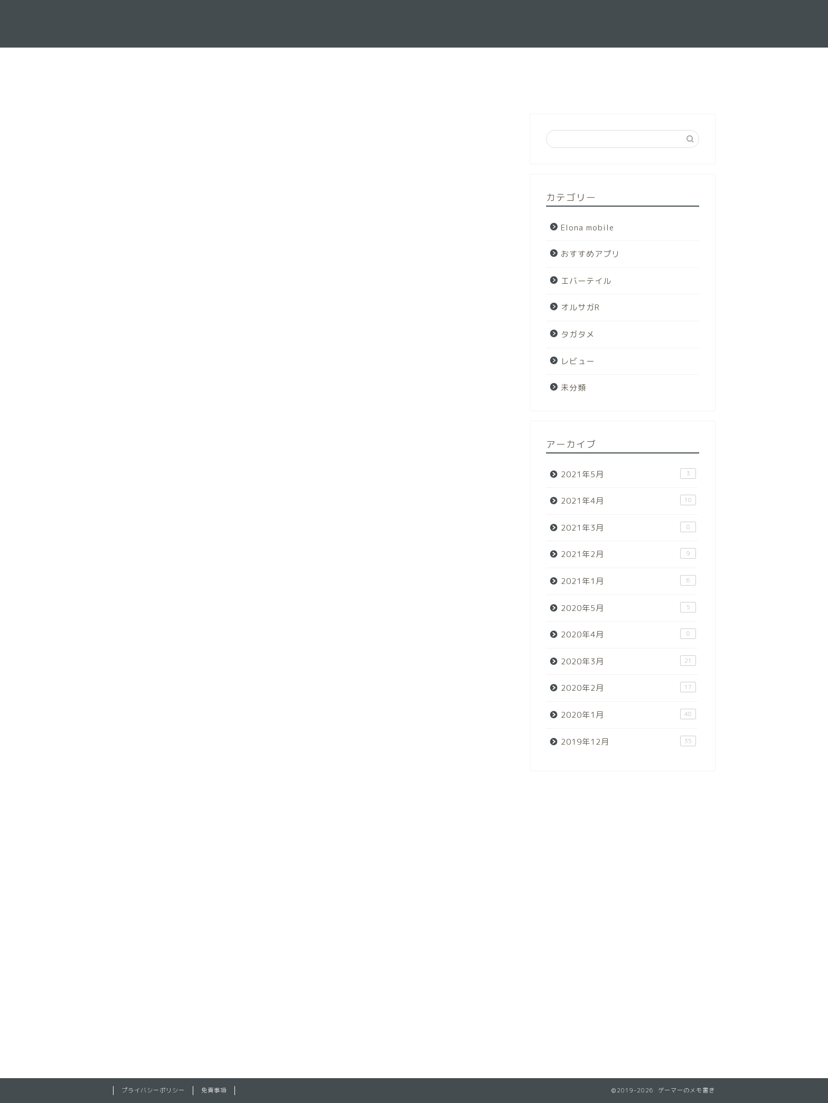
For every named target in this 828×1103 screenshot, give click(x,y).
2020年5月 (628, 608)
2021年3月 (628, 527)
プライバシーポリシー (153, 1090)
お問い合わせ (439, 60)
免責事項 (214, 1090)
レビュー (578, 361)
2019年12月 (628, 741)
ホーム (377, 60)
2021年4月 (628, 500)
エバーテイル (586, 280)
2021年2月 (628, 554)
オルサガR (580, 307)
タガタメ (578, 334)
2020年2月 (628, 687)
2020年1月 (628, 714)
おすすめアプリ (590, 253)
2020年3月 (628, 661)
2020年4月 (628, 634)
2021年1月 (628, 581)
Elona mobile (587, 227)
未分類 (573, 387)
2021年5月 (628, 474)
